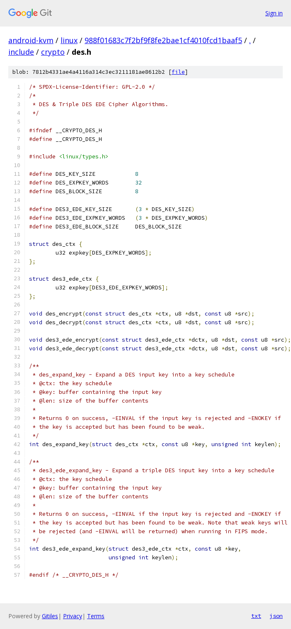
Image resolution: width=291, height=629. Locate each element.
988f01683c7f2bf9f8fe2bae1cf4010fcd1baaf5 (163, 40)
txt (256, 615)
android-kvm (30, 40)
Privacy (72, 616)
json (276, 615)
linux (69, 40)
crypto (53, 52)
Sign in (274, 13)
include (21, 52)
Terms (95, 616)
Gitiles (50, 616)
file (178, 71)
